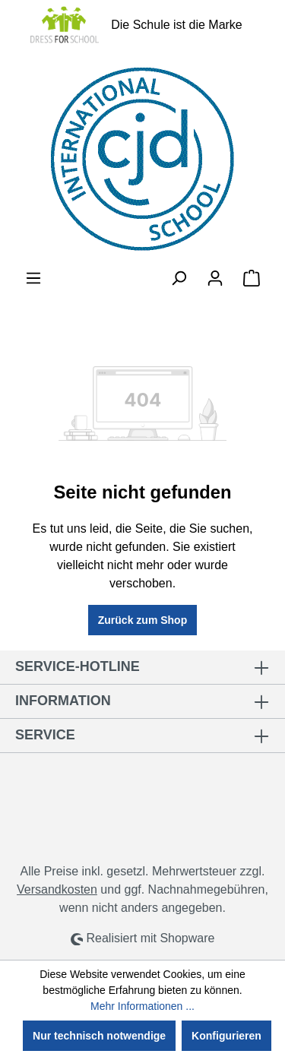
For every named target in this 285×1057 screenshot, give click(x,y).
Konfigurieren (226, 1036)
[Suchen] (178, 278)
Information (63, 700)
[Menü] (33, 278)
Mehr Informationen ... (142, 1006)
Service (45, 734)
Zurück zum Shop (142, 620)
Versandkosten (57, 889)
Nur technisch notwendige (99, 1036)
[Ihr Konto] (215, 278)
